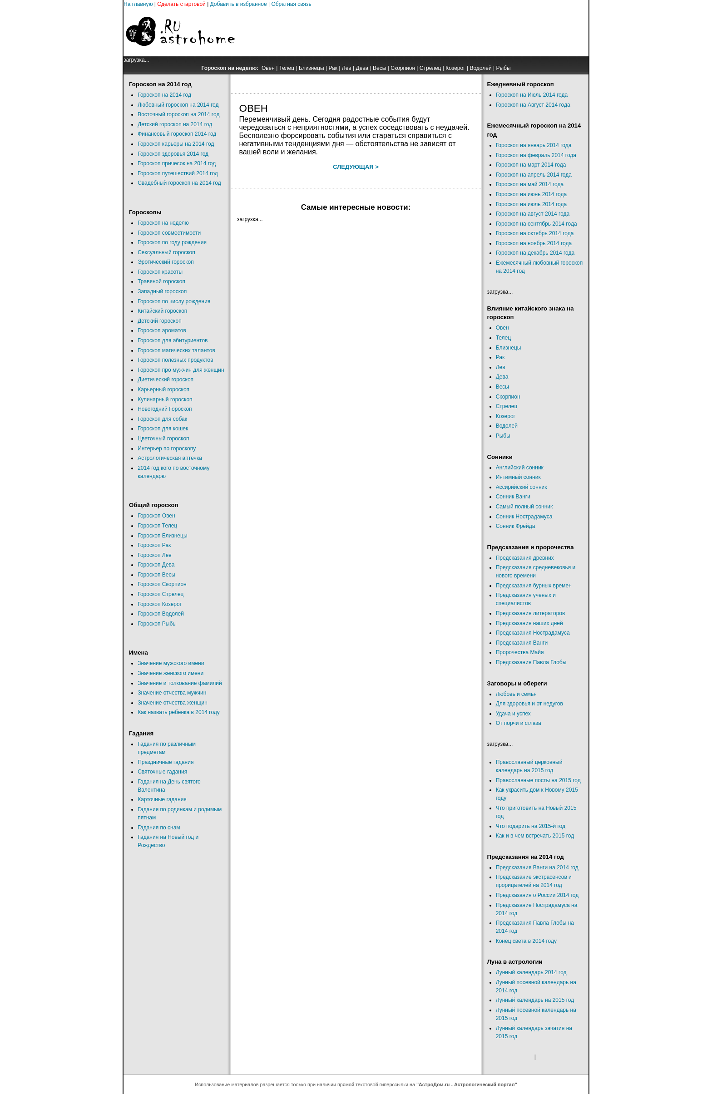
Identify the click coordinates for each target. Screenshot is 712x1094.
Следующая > (356, 166)
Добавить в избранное (238, 4)
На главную (138, 4)
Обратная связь (291, 4)
